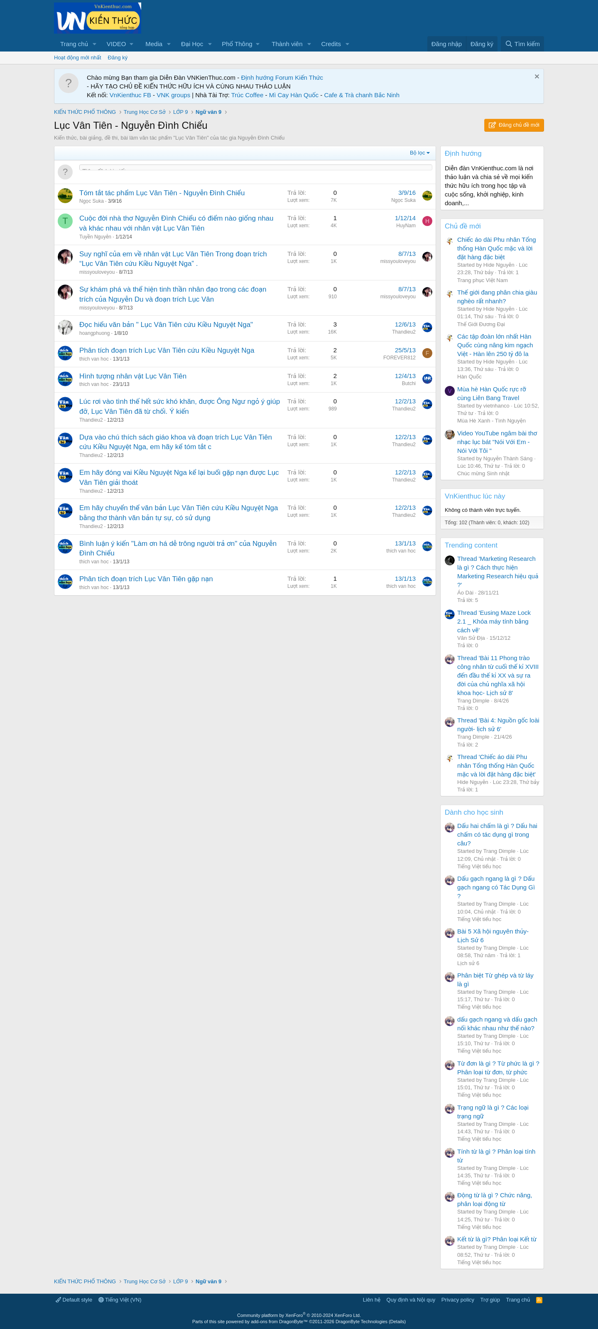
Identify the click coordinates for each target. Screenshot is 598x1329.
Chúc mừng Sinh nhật (483, 473)
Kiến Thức (309, 77)
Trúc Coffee (247, 94)
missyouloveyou (97, 272)
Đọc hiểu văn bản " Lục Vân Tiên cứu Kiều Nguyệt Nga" (166, 325)
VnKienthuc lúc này (475, 496)
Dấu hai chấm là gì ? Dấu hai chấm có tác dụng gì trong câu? (497, 834)
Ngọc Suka (91, 201)
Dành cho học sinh (474, 812)
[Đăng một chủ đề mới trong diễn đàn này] (255, 172)
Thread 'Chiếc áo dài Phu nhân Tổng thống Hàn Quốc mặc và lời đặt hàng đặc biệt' (496, 765)
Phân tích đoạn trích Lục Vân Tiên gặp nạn (146, 579)
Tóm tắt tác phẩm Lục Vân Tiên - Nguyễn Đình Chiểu (162, 193)
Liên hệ (371, 1300)
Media (153, 43)
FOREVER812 (399, 358)
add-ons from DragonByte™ (279, 1321)
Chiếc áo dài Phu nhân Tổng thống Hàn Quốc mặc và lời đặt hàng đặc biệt (496, 248)
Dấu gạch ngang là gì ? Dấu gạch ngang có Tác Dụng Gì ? (496, 887)
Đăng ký (118, 57)
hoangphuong (94, 333)
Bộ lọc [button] (417, 153)
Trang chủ (74, 43)
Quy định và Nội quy (411, 1300)
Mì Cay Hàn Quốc (294, 94)
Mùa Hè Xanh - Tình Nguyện (491, 421)
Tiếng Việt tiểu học (479, 866)
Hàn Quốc (469, 376)
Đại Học (192, 43)
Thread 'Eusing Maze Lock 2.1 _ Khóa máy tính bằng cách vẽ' (494, 621)
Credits (331, 43)
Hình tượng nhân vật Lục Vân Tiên (132, 376)
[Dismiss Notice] (535, 77)
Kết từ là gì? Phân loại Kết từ (497, 1239)
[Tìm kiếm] (522, 44)
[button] (94, 44)
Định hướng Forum (267, 77)
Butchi (409, 383)
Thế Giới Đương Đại (481, 324)
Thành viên (287, 43)
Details (397, 1321)
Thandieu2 (404, 332)
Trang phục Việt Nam (482, 280)
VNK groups (173, 94)
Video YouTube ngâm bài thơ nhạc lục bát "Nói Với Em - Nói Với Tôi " (497, 442)
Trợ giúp (490, 1300)
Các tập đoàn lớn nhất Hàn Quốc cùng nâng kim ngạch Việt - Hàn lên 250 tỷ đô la (495, 345)
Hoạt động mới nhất (77, 57)
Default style (74, 1300)
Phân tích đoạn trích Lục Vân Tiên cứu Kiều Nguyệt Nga (166, 350)
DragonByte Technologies (361, 1321)
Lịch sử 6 (468, 963)
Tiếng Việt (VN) (120, 1300)
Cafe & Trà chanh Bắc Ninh (361, 94)
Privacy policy (457, 1300)
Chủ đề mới (463, 226)
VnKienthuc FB (130, 94)
